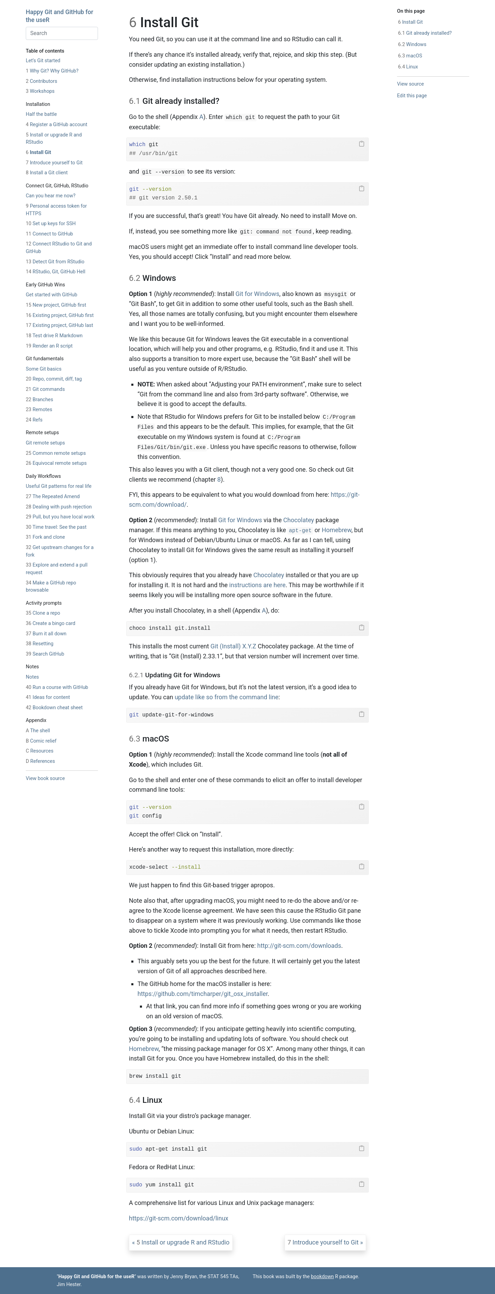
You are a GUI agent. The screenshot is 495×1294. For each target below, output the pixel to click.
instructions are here (257, 585)
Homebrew (336, 530)
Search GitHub (45, 654)
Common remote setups (56, 453)
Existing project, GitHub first (60, 315)
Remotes (39, 410)
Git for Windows (257, 293)
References (40, 761)
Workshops (40, 91)
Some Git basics (44, 369)
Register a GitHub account (56, 125)
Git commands (45, 389)
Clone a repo (43, 613)
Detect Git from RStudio (55, 262)
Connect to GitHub (49, 234)
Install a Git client (47, 173)
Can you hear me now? (51, 196)
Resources (39, 751)
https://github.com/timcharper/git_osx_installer (202, 993)
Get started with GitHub (51, 295)
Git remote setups (45, 443)
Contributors (41, 81)
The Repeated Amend (53, 497)
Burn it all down (46, 634)
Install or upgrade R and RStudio (183, 1242)
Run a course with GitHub (57, 687)
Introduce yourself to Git (54, 163)
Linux (408, 67)
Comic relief (41, 741)
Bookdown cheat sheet (54, 708)
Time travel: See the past (56, 527)
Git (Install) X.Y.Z (233, 646)
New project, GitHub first (56, 305)
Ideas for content (48, 697)
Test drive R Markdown (54, 336)
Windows (412, 44)
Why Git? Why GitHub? (52, 71)
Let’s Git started (43, 61)
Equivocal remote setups (56, 463)
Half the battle (41, 114)
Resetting (39, 644)
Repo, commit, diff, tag (54, 379)
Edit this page (412, 96)
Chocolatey (298, 520)
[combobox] (62, 33)
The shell (38, 731)
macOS (410, 56)
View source (410, 84)
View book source (45, 778)
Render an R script (49, 346)
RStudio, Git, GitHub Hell (55, 272)
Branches (39, 400)
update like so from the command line (226, 697)
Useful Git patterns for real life (58, 486)
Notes (32, 677)
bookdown (322, 1277)
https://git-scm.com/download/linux (178, 1218)
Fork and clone (45, 537)
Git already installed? (425, 33)
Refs (34, 420)
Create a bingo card (50, 623)
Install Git (38, 152)
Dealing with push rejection (59, 507)
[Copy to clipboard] (361, 144)
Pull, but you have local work (60, 517)
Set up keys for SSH (51, 224)
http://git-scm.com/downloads (299, 945)
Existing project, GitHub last (59, 325)
